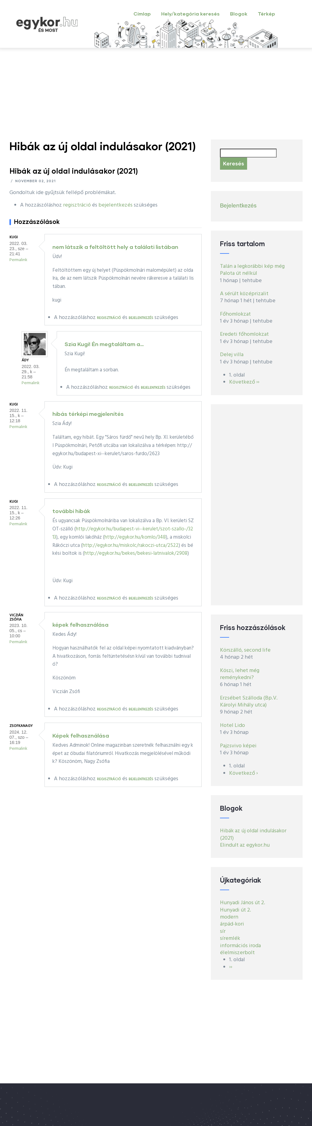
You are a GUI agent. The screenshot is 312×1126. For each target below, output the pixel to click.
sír (222, 931)
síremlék (230, 938)
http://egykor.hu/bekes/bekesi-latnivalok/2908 (135, 553)
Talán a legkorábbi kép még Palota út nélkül (252, 270)
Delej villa (231, 354)
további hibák (71, 511)
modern (229, 917)
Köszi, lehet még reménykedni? (239, 674)
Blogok (238, 13)
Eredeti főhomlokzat (244, 334)
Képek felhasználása (80, 735)
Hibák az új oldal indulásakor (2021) (253, 834)
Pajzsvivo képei (238, 746)
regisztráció (77, 205)
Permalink (18, 260)
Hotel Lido (232, 725)
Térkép (266, 13)
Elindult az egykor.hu (245, 845)
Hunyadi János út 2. (242, 902)
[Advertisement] (156, 93)
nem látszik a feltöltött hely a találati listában (115, 246)
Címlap (142, 13)
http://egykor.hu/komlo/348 (135, 537)
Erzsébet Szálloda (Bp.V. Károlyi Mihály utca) (249, 702)
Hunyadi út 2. (235, 910)
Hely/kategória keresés (190, 13)
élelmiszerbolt (237, 952)
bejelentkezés (115, 205)
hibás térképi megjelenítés (88, 413)
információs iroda (240, 945)
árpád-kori (232, 924)
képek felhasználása (80, 624)
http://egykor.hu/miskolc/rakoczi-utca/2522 (131, 545)
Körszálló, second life (245, 650)
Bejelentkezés (238, 206)
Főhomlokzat (235, 314)
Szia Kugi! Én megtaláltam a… (104, 344)
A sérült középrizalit (244, 293)
